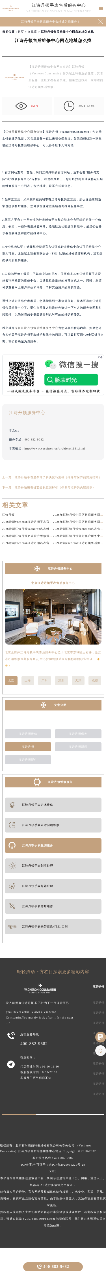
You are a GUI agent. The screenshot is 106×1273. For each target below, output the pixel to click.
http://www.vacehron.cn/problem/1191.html (55, 448)
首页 (21, 31)
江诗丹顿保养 (78, 733)
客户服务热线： (53, 1157)
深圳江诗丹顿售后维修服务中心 (36, 327)
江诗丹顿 (8, 514)
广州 (45, 680)
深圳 (61, 680)
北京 (11, 680)
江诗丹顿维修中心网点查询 (24, 131)
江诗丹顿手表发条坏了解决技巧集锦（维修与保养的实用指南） (58, 477)
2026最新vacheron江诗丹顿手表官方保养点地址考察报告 (41, 521)
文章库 (32, 31)
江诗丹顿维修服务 (60, 781)
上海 (28, 680)
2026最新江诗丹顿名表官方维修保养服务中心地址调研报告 (43, 535)
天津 (78, 680)
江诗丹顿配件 (28, 759)
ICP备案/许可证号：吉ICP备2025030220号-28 (53, 1164)
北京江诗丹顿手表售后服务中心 (53, 583)
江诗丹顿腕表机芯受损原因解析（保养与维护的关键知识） (55, 487)
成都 (95, 680)
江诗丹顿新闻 (78, 746)
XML (53, 1171)
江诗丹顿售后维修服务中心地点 (40, 1151)
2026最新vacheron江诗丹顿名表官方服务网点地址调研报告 (43, 542)
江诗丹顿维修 (28, 733)
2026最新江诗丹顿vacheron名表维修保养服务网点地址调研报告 (46, 528)
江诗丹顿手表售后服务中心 (59, 5)
